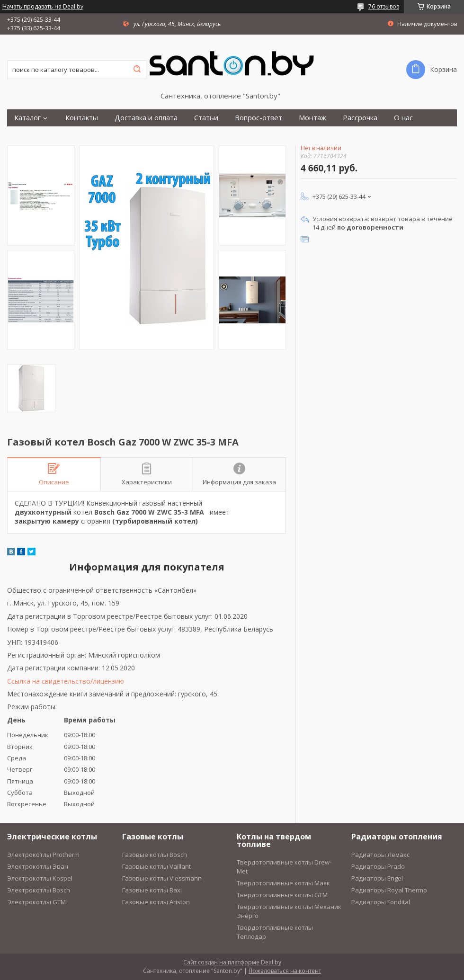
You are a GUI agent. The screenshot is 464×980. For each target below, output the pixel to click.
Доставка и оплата (146, 117)
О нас (403, 117)
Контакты (81, 117)
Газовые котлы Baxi (152, 890)
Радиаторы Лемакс (380, 854)
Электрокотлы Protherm (43, 854)
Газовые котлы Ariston (156, 902)
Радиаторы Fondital (380, 902)
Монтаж (312, 117)
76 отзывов (383, 6)
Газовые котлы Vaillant (156, 866)
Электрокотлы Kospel (39, 878)
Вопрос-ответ (258, 117)
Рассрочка (360, 117)
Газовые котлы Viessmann (162, 878)
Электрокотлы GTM (36, 902)
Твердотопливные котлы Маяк (283, 883)
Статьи (206, 117)
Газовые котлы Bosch (154, 854)
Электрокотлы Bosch (38, 890)
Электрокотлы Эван (37, 866)
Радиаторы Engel (377, 878)
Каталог (27, 117)
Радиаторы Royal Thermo (389, 890)
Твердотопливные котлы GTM (282, 895)
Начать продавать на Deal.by (42, 6)
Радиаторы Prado (378, 866)
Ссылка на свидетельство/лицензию (65, 681)
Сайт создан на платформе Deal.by (232, 962)
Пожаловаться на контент (285, 971)
